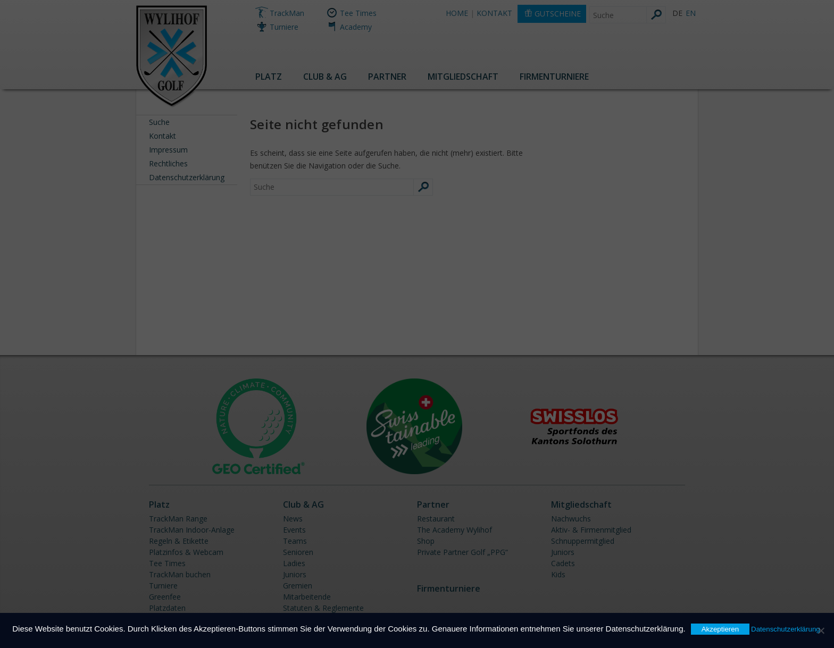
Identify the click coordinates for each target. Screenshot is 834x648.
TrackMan (287, 13)
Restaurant (436, 519)
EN (691, 13)
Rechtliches (168, 163)
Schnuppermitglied (582, 541)
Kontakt (162, 136)
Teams (295, 541)
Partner (387, 76)
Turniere (284, 27)
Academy (356, 27)
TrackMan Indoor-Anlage (192, 530)
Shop (426, 541)
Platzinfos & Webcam (186, 552)
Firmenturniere (554, 76)
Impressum (168, 150)
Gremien (297, 585)
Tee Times (358, 13)
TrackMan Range (178, 519)
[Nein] (820, 630)
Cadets (563, 563)
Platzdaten (167, 608)
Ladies (294, 563)
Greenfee (165, 597)
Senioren (298, 552)
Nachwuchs (571, 519)
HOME (457, 13)
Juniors (294, 574)
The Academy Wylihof (454, 530)
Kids (558, 574)
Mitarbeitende (307, 597)
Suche (159, 122)
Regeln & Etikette (178, 541)
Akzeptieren (720, 629)
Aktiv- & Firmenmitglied (591, 530)
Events (294, 530)
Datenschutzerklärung (186, 177)
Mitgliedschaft (463, 76)
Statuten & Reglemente (323, 608)
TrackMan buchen (180, 574)
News (293, 519)
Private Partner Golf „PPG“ (462, 552)
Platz (268, 76)
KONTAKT (494, 13)
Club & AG (325, 76)
